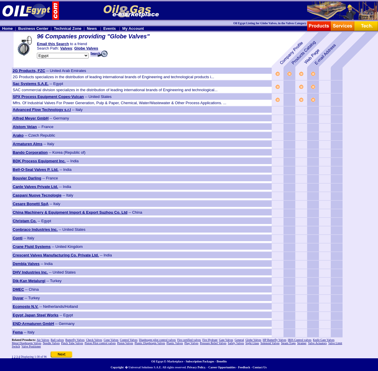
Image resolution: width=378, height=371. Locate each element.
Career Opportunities (221, 367)
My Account (133, 28)
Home (7, 28)
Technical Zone (68, 28)
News (92, 28)
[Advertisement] (360, 156)
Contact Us (259, 367)
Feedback (244, 367)
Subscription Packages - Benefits (206, 361)
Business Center (33, 28)
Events (109, 28)
